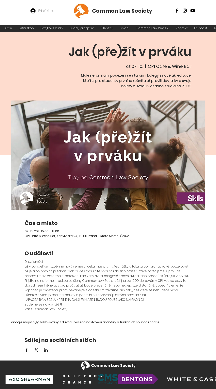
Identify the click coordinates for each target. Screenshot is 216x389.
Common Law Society (122, 10)
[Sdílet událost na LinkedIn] (46, 350)
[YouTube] (192, 10)
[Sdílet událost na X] (36, 350)
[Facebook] (176, 10)
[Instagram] (184, 10)
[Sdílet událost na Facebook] (26, 350)
